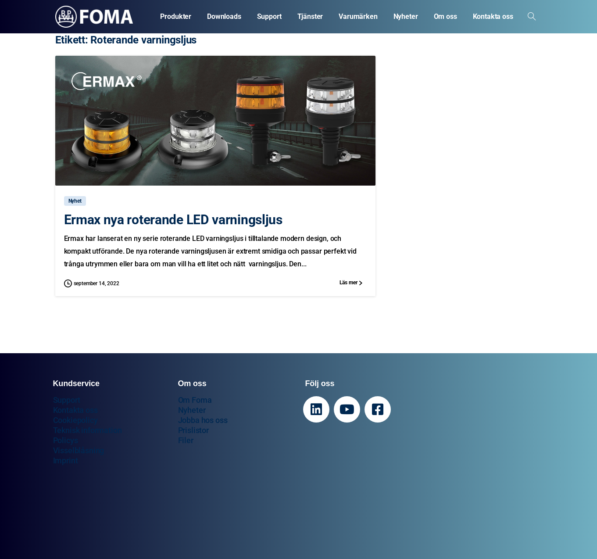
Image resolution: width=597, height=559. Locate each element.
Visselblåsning (78, 450)
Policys (65, 440)
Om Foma (195, 400)
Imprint (65, 460)
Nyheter (192, 410)
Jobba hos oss (203, 420)
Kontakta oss (75, 410)
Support (66, 400)
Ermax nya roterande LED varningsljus (173, 219)
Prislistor (193, 430)
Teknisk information (87, 430)
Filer (185, 440)
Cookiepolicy (75, 420)
